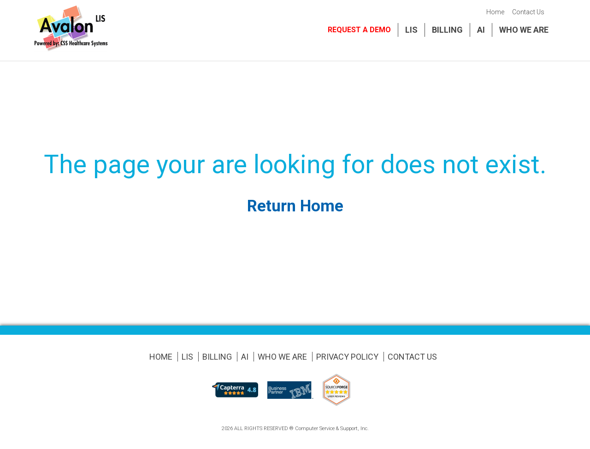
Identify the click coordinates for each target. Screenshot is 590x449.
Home (495, 12)
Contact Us (528, 12)
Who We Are (524, 30)
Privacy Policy (347, 357)
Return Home (295, 206)
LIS (411, 30)
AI (481, 30)
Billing (447, 30)
